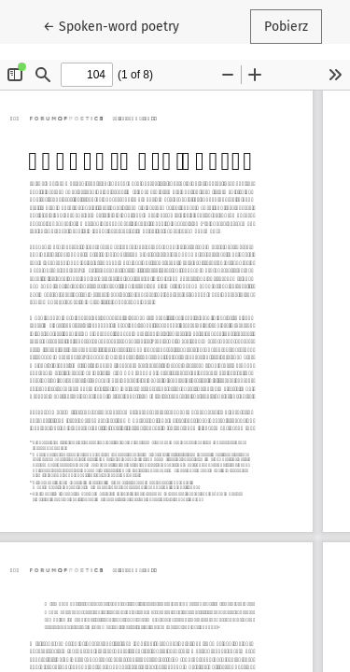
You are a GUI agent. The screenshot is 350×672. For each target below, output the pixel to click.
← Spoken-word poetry (118, 25)
